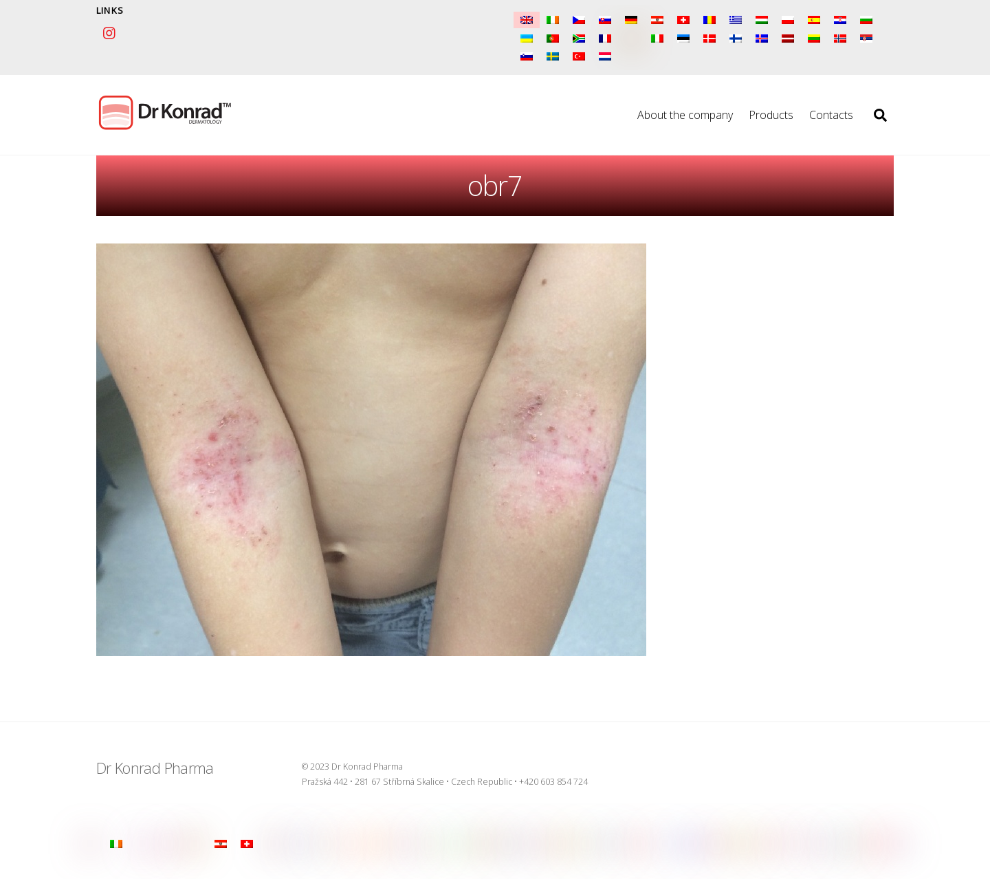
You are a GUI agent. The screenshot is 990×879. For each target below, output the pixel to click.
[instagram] (110, 31)
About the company (685, 114)
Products (771, 114)
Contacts (831, 114)
